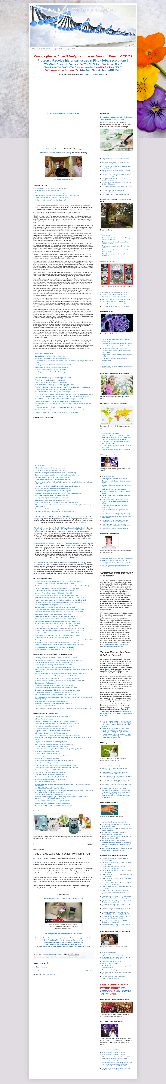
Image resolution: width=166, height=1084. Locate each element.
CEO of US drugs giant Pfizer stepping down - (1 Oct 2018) (53, 614)
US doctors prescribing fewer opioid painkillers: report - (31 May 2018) (56, 626)
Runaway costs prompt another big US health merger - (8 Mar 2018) (56, 637)
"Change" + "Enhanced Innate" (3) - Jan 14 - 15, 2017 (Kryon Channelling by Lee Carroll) (62, 387)
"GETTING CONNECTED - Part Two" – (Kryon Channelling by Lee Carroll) (116, 883)
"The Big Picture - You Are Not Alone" (102, 64)
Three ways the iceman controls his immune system (51, 193)
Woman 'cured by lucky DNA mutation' (113, 840)
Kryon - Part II (72, 49)
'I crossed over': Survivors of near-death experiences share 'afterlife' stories (114, 833)
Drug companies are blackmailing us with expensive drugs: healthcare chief (58, 678)
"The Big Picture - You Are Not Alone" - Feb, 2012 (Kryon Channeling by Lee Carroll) (117, 909)
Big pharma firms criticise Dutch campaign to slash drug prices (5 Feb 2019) (58, 602)
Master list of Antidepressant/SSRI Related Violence (51, 770)
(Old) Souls (37, 530)
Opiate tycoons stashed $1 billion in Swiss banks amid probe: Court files (57, 723)
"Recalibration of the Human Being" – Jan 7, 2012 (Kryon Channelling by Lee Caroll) (117, 917)
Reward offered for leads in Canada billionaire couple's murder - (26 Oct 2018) (59, 612)
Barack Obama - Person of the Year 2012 (114, 304)
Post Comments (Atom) (49, 974)
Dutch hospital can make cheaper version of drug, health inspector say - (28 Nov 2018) (61, 609)
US (84, 957)
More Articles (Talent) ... (109, 476)
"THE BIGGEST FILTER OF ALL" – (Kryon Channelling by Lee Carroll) (56, 392)
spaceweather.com (99, 74)
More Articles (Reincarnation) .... (112, 766)
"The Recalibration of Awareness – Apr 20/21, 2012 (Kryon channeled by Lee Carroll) (60, 544)
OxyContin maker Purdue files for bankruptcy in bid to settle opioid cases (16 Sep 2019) (62, 586)
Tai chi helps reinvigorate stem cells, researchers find (51, 367)
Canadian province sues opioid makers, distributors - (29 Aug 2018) (55, 619)
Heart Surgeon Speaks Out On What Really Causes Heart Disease (55, 765)
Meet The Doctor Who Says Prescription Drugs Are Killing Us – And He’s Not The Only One (63, 708)
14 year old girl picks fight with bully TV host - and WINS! (52, 500)
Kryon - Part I (58, 49)
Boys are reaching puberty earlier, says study (116, 449)
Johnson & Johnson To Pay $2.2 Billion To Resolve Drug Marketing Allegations (59, 749)
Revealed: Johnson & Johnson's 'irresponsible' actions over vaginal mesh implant (60, 680)
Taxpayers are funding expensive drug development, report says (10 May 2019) (59, 597)
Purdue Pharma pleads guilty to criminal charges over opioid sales (55, 662)
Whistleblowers (44, 49)
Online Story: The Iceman (54, 149)
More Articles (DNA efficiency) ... (112, 433)
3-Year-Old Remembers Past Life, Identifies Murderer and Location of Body (115, 781)
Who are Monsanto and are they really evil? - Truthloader (52, 488)
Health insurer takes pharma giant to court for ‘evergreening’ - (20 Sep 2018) (58, 616)
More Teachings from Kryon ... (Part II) (113, 1052)
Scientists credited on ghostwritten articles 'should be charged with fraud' (63, 946)
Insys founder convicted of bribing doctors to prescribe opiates (54, 726)
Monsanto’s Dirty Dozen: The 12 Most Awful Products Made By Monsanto (57, 486)
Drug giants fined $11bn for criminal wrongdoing (50, 774)
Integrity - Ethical (49, 957)
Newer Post (37, 971)
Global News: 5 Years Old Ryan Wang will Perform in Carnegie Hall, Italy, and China (115, 521)
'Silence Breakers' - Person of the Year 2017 (115, 292)
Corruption (41, 957)
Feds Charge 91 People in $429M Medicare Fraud (50, 772)
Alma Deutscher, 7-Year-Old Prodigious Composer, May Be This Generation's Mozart (116, 525)
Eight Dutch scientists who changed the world (116, 194)
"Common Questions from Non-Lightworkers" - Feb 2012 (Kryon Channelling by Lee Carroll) (116, 913)
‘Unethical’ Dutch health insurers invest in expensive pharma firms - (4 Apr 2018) (59, 630)
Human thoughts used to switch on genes (48, 190)
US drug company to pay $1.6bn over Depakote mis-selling (53, 801)
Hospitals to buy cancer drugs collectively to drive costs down (54, 685)
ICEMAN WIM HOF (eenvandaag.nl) (63, 179)
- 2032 (110, 67)
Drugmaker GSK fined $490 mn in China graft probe (51, 742)
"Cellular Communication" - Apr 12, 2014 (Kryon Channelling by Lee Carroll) (58, 401)
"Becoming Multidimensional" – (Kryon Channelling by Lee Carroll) (113, 867)
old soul (112, 671)
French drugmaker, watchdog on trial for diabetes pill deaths (53, 665)
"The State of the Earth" (56, 67)
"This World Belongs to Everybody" (62, 64)
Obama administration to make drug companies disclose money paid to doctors (63, 938)
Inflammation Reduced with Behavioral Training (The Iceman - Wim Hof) (57, 195)
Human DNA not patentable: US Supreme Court (116, 346)
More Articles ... (107, 156)
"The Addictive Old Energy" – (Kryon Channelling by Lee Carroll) (54, 385)
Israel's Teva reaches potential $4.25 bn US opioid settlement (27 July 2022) (58, 581)
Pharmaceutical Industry (61, 957)
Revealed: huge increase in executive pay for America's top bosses (55, 756)
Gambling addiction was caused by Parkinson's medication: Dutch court (57, 767)
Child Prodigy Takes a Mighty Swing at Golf (115, 499)
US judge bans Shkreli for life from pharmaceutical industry (53, 716)
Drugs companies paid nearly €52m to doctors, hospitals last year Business (58, 690)
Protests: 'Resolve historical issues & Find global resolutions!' (83, 60)
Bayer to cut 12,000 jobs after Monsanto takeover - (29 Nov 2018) (55, 607)
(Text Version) (89, 573)
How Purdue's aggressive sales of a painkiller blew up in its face (54, 667)
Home (34, 49)
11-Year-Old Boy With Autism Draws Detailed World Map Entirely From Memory (116, 958)
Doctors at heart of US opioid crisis (45, 683)
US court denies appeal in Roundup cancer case (50, 468)
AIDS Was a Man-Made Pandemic (45, 782)
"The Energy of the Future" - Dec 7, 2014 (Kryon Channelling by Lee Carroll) (116, 713)
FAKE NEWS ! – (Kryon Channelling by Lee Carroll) (51, 382)
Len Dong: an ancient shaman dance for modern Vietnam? (53, 365)
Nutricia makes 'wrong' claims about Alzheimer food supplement (54, 760)
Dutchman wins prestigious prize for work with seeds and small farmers (57, 475)
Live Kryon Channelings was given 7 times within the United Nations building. (117, 1069)
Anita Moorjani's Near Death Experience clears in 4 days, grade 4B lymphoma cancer (117, 849)
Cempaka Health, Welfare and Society (74, 10)
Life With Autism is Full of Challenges (113, 976)
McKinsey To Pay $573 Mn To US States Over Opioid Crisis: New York (56, 721)
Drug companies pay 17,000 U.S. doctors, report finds (63, 942)
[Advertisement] (47, 993)
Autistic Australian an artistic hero (112, 961)
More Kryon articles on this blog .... (112, 1050)
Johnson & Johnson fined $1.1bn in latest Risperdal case (52, 803)
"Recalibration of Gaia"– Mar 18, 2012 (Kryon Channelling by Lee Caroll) (116, 905)
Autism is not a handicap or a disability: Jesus (116, 970)
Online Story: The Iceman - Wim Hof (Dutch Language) (52, 197)
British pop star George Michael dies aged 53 (116, 563)
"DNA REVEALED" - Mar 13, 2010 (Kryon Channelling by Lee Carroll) (56, 412)
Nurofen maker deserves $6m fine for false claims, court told (53, 692)
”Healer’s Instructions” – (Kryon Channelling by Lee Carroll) (53, 378)
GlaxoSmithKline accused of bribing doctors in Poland (51, 746)
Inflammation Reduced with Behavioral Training (55, 153)
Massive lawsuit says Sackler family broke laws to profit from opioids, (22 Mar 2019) (60, 600)
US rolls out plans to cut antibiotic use (46, 706)
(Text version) (86, 209)
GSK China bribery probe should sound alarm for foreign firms (54, 744)
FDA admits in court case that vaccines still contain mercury (53, 805)
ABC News (37, 858)
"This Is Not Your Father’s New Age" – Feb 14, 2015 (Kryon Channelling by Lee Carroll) (116, 1057)
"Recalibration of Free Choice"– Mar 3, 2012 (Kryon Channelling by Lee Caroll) (59, 528)
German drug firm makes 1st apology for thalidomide (51, 777)
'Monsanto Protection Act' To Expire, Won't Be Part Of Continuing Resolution (58, 493)
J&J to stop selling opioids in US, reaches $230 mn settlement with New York (58, 660)
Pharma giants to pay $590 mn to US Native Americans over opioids (56, 658)
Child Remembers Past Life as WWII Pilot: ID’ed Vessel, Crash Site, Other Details (117, 777)
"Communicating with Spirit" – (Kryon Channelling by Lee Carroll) (55, 389)
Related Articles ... (40, 465)
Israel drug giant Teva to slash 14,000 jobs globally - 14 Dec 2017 (55, 647)
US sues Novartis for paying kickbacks (47, 758)
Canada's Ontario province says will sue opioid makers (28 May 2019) (56, 590)
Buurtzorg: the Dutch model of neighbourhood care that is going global (116, 175)
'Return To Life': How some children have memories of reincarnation (114, 769)
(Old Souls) (86, 70)
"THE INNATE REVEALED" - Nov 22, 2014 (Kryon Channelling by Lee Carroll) (59, 399)
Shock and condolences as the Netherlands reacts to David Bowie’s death (115, 566)
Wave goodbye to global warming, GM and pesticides (51, 498)
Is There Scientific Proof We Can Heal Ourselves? (63, 113)
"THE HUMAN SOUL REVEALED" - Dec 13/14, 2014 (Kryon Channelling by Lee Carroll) (116, 897)
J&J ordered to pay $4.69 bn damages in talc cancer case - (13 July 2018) (57, 621)
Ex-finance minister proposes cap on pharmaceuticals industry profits (56, 687)
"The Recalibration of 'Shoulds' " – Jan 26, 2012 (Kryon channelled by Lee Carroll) (63, 206)
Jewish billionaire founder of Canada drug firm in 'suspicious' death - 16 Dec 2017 (60, 644)
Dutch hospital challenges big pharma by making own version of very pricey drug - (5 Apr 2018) (64, 628)
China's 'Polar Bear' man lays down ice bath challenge (51, 188)
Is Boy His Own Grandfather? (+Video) (114, 788)
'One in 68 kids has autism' (110, 963)
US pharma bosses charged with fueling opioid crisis (51, 728)
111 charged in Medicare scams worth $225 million (63, 934)
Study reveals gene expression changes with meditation (52, 358)
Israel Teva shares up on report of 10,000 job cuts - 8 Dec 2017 (54, 649)
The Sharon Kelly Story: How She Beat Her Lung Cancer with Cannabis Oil (117, 837)
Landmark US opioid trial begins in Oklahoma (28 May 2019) (53, 593)
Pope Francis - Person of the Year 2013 (114, 301)
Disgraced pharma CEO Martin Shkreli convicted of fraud (52, 731)
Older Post (89, 971)
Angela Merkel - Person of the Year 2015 (114, 297)
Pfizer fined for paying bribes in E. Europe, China (50, 779)
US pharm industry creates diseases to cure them (63, 944)
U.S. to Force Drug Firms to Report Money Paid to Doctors (63, 940)
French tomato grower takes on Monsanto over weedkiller (52, 480)
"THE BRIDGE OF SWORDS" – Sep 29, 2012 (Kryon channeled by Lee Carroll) (59, 563)
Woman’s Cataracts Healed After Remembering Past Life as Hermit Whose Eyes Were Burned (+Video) (116, 844)
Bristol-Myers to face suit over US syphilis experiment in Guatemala (55, 676)
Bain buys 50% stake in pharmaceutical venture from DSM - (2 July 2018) (57, 623)
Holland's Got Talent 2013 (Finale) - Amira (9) (116, 514)
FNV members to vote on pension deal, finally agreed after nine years (116, 238)
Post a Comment (41, 967)
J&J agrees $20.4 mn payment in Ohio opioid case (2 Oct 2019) (54, 583)
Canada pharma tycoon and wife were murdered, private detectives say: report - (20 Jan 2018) (64, 640)
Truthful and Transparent (76, 957)
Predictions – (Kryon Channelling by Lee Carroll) (50, 380)
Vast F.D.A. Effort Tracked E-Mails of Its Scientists (50, 788)
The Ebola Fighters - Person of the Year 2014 (116, 299)
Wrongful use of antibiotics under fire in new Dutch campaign (53, 703)
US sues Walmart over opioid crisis (46, 719)
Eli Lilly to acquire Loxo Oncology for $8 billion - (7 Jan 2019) (53, 605)
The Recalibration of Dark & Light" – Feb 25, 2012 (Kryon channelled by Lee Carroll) (63, 517)
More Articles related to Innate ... (45, 354)
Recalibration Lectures (48, 545)
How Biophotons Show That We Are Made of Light (50, 372)
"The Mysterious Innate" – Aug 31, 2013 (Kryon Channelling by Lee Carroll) (58, 407)
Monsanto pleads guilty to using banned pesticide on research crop (55, 473)
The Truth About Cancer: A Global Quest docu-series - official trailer (55, 695)
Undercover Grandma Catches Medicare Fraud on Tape (63, 898)
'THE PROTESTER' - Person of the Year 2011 (116, 306)
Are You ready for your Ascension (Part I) (63, 70)
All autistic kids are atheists (110, 978)
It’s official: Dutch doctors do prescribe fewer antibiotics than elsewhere (115, 163)
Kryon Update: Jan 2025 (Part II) (107, 70)
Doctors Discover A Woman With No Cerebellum (50, 356)
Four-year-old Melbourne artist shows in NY (115, 528)
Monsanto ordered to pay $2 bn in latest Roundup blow (52, 477)
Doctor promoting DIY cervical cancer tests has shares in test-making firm (57, 735)
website (87, 74)
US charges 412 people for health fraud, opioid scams (51, 733)
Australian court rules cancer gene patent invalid (117, 343)
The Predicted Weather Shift (84, 67)
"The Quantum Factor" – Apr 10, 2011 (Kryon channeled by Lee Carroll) (116, 925)
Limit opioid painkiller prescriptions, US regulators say (51, 701)
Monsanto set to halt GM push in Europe (47, 509)
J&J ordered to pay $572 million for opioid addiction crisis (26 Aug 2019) (57, 588)
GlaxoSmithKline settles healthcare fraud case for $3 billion (53, 794)
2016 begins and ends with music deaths (114, 479)
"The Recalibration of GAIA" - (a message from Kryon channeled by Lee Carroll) (59, 410)
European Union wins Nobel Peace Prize (114, 348)
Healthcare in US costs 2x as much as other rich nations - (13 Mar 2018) (57, 633)
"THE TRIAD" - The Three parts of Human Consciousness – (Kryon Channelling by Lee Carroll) (64, 394)
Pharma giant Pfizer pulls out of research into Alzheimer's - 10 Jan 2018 (57, 642)
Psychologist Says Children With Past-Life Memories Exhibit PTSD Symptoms (115, 773)
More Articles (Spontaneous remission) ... (114, 822)
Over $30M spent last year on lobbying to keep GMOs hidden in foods (56, 502)
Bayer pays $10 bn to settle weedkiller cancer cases (51, 470)
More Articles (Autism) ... (109, 952)
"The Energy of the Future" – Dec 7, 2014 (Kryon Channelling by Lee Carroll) (117, 901)
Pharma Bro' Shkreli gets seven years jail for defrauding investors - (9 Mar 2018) (59, 635)
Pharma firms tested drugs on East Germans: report (51, 763)
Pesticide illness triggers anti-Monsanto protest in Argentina (53, 491)
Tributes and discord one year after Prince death (117, 558)
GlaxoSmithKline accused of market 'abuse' (48, 753)
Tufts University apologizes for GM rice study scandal (51, 495)
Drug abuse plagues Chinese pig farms (47, 751)
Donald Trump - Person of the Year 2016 (114, 294)
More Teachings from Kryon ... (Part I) (113, 1054)
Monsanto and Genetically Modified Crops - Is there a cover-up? (54, 511)
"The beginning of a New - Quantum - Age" (115, 991)
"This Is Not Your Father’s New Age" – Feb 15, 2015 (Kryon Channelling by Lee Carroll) (62, 396)
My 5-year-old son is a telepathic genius (114, 489)
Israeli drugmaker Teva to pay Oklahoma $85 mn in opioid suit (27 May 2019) (58, 595)
